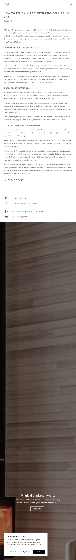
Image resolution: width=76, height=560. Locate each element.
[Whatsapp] (5, 179)
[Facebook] (15, 179)
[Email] (8, 179)
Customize (13, 552)
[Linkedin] (22, 179)
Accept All (38, 552)
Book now (37, 508)
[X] (18, 179)
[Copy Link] (12, 179)
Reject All (26, 552)
